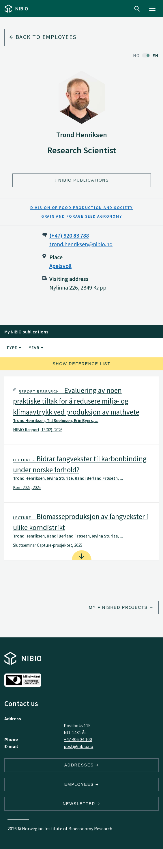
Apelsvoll (60, 265)
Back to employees (42, 36)
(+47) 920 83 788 (69, 235)
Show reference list (81, 363)
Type (13, 347)
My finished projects (118, 607)
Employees (81, 784)
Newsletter (81, 803)
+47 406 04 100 (78, 739)
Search (137, 8)
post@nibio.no (78, 746)
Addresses (81, 765)
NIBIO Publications (83, 180)
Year (36, 347)
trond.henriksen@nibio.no (81, 244)
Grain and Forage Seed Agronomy (81, 216)
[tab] (81, 410)
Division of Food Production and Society (81, 207)
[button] (81, 410)
